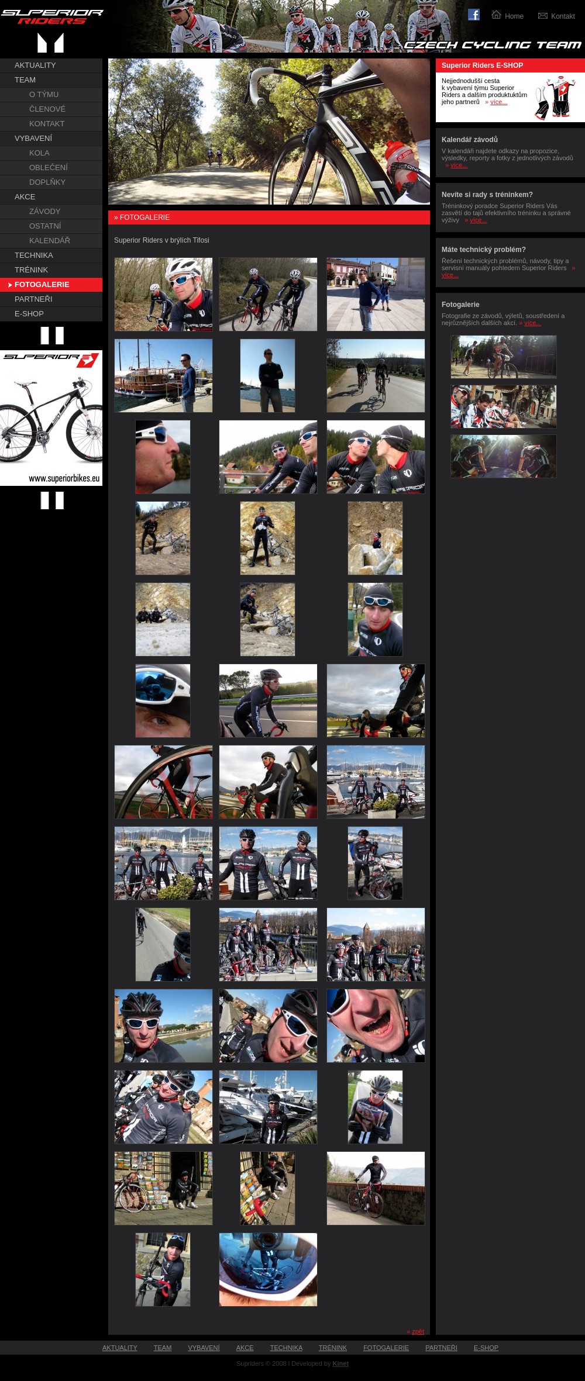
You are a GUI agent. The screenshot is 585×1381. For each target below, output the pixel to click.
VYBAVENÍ (33, 138)
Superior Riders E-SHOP (482, 65)
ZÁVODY (44, 211)
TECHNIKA (34, 255)
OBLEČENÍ (48, 167)
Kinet (341, 1363)
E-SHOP (29, 313)
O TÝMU (43, 94)
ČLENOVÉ (47, 109)
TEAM (25, 79)
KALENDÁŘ (49, 240)
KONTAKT (46, 123)
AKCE (25, 196)
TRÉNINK (31, 269)
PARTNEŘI (34, 299)
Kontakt (563, 16)
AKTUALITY (35, 65)
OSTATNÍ (45, 226)
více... (498, 101)
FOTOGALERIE (42, 284)
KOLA (39, 153)
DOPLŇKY (47, 182)
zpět (418, 1331)
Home (514, 16)
